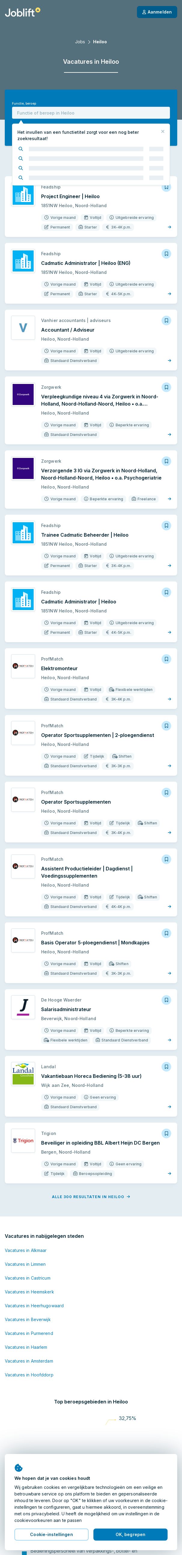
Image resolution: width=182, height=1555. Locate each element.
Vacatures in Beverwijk (28, 1319)
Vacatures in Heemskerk (29, 1291)
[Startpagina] (23, 12)
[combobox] (91, 113)
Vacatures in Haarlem (26, 1347)
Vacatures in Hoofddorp (29, 1374)
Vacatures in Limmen (25, 1264)
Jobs (80, 41)
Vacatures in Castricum (27, 1277)
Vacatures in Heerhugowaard (34, 1305)
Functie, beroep (24, 104)
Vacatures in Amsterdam (29, 1360)
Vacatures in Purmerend (29, 1333)
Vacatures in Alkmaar (26, 1250)
